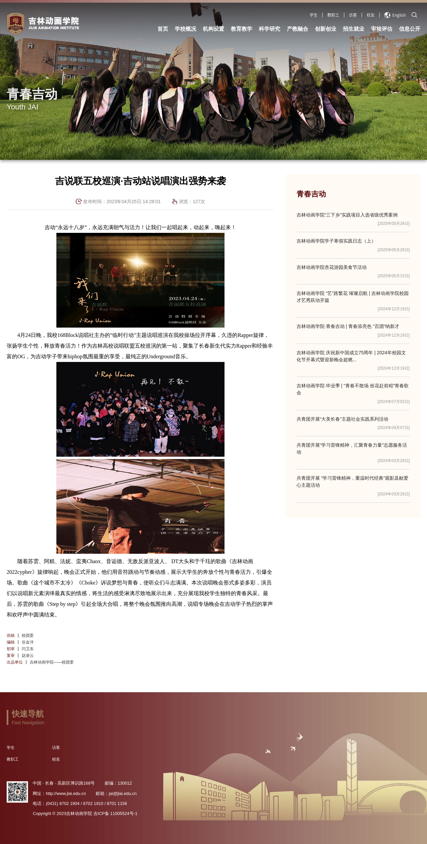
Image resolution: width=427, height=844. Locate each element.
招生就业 (353, 29)
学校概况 (185, 29)
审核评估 (381, 29)
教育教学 (241, 29)
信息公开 (409, 29)
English (395, 15)
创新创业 (325, 29)
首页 (162, 29)
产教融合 (297, 29)
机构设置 (213, 29)
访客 (353, 15)
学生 (314, 15)
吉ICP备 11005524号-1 (115, 813)
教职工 (333, 15)
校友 (371, 15)
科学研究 (269, 29)
